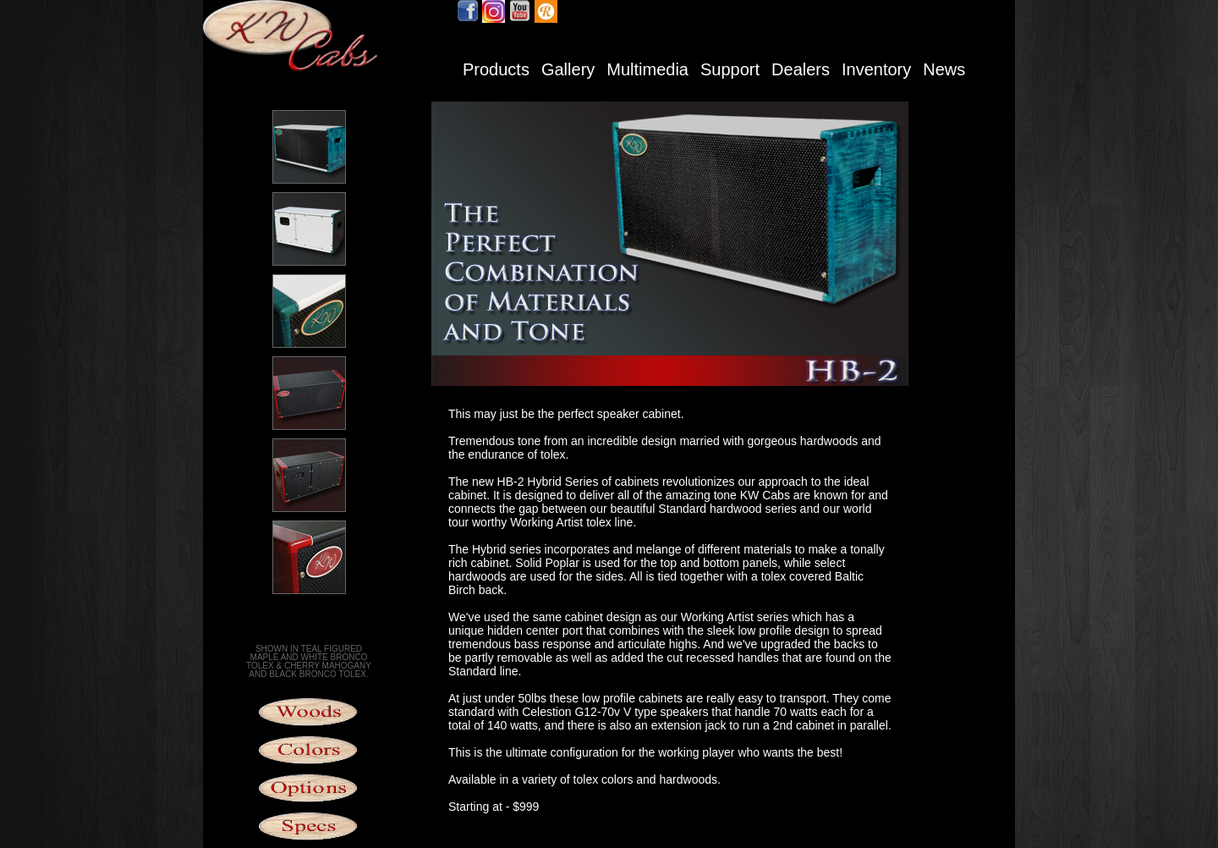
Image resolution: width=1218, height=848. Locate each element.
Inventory (876, 69)
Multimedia (647, 69)
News (944, 69)
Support (730, 69)
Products (496, 69)
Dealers (800, 69)
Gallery (568, 69)
